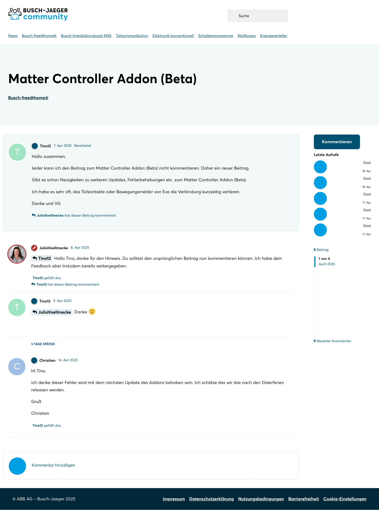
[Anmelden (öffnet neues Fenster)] (354, 16)
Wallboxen (247, 35)
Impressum (174, 507)
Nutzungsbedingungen (261, 507)
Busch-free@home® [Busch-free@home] (39, 35)
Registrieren (314, 15)
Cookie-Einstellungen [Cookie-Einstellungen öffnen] (345, 507)
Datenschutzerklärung (211, 507)
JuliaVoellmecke (54, 315)
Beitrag (321, 250)
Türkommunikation (132, 35)
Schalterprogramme (215, 35)
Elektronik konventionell (173, 35)
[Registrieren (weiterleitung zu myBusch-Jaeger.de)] (314, 16)
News (13, 35)
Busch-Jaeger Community (38, 14)
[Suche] (257, 16)
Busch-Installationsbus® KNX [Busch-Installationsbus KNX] (86, 35)
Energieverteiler (273, 35)
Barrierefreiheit (303, 507)
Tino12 (44, 261)
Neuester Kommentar (332, 341)
